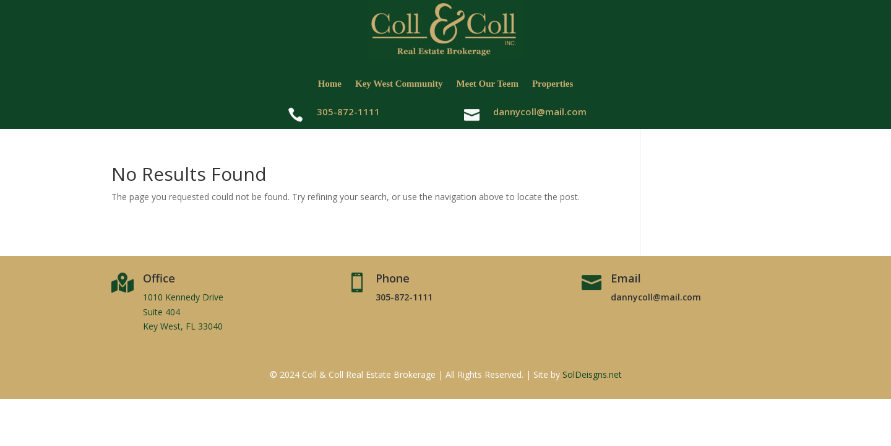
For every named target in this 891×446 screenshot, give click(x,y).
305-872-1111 (404, 297)
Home (330, 84)
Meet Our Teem (487, 84)
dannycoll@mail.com (540, 111)
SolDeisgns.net (592, 374)
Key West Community (398, 84)
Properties (552, 84)
